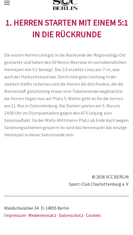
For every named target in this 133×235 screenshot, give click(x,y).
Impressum (15, 215)
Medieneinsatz (42, 215)
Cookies (93, 215)
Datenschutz (71, 215)
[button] (7, 3)
